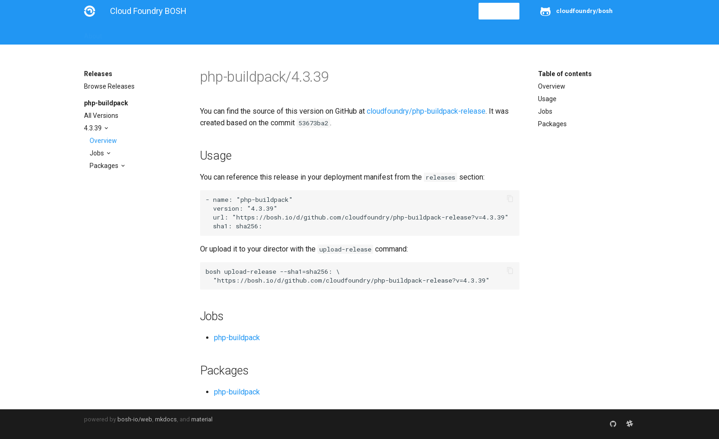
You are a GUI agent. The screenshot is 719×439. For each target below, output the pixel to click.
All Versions (101, 115)
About (93, 33)
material (202, 419)
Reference (205, 33)
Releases (288, 33)
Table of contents (565, 73)
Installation (130, 33)
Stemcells (248, 33)
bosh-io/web (134, 419)
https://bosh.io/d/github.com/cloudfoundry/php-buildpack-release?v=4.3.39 (370, 217)
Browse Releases (109, 86)
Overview (103, 140)
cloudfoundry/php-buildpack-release (426, 111)
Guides (168, 33)
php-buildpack (106, 103)
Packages (105, 165)
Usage (547, 99)
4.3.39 (93, 128)
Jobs (97, 153)
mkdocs (166, 419)
